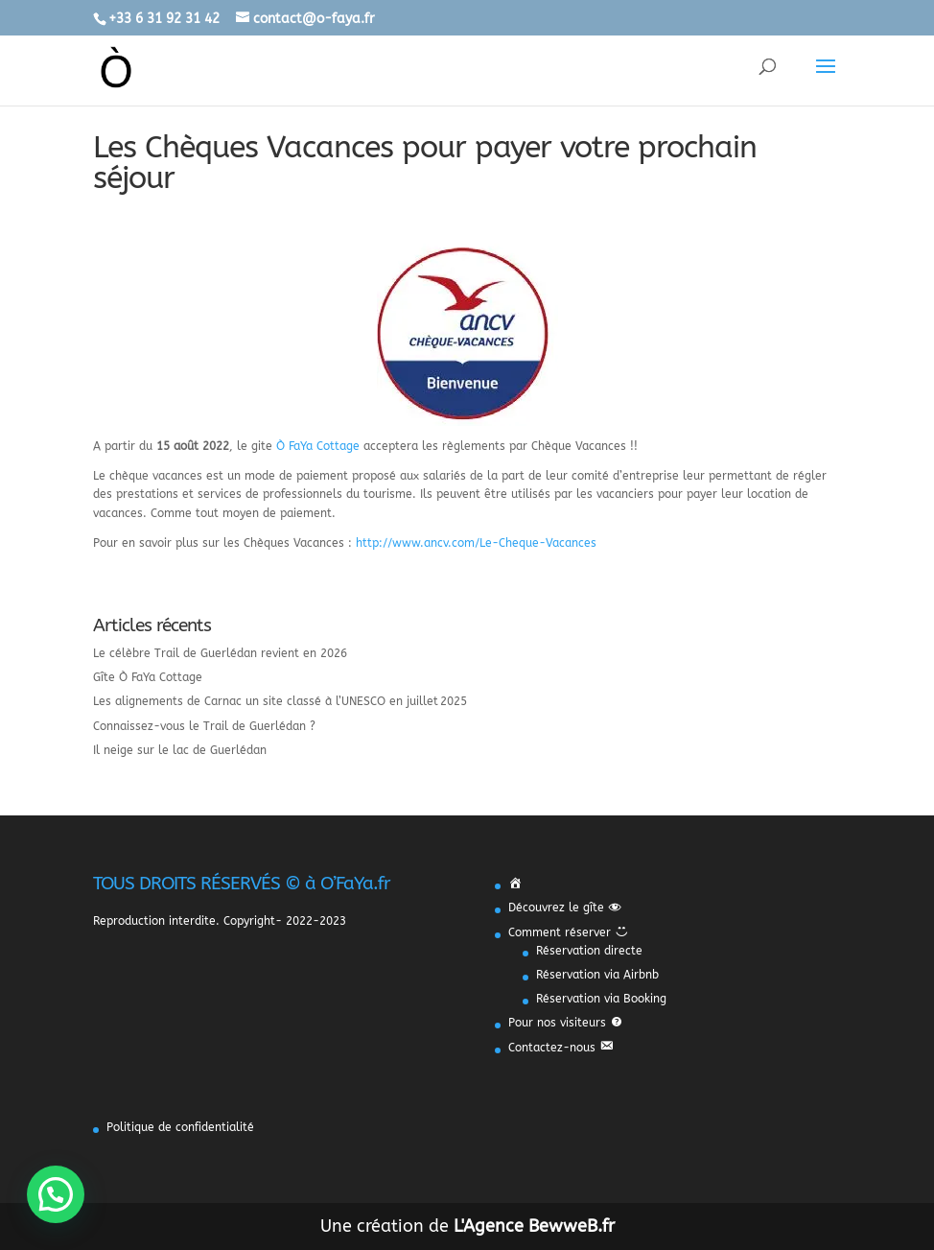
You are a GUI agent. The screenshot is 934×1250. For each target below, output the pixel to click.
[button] (55, 1194)
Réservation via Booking (601, 998)
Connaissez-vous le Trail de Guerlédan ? (204, 726)
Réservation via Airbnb (597, 974)
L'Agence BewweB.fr (534, 1226)
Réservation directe (589, 950)
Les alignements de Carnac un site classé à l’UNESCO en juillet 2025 (280, 701)
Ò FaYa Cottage (318, 446)
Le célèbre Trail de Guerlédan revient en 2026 (220, 653)
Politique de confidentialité (180, 1127)
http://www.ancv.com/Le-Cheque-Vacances (476, 543)
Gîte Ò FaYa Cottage (147, 677)
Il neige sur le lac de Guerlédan (180, 750)
